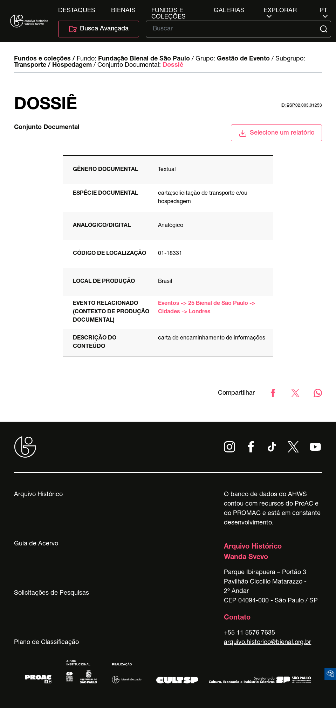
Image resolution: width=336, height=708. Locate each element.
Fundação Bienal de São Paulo (144, 59)
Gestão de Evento (243, 59)
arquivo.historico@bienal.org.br (267, 642)
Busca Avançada (99, 29)
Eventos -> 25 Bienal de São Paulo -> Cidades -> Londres (206, 308)
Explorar (280, 11)
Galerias (229, 11)
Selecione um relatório (277, 133)
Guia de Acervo (36, 544)
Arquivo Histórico (38, 495)
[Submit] (324, 29)
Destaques (76, 11)
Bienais (123, 11)
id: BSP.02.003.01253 (301, 105)
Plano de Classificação (46, 642)
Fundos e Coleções (168, 11)
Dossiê (173, 65)
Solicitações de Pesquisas (51, 593)
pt (323, 11)
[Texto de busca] (234, 29)
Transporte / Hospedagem (53, 65)
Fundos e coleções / (44, 59)
